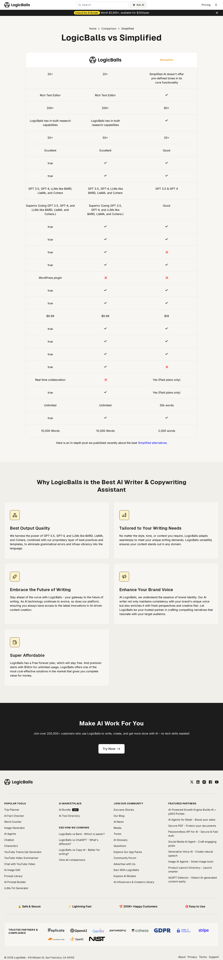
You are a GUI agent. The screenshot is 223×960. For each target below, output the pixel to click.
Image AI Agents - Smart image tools (190, 861)
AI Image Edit (12, 870)
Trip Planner (11, 809)
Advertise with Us (124, 864)
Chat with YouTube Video (19, 864)
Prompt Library (13, 876)
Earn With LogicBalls (126, 870)
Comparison (108, 28)
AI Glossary (121, 840)
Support (214, 957)
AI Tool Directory (69, 815)
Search (86, 4)
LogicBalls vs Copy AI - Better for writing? (79, 852)
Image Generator (14, 828)
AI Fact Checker (14, 815)
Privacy (192, 957)
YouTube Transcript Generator (23, 852)
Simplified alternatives (152, 443)
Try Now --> (111, 749)
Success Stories (124, 809)
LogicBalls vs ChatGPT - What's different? (78, 842)
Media (117, 828)
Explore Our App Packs (128, 852)
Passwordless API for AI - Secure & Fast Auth (193, 833)
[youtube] (217, 782)
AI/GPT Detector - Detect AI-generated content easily (192, 879)
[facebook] (210, 782)
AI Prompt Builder (15, 882)
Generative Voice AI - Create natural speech (190, 853)
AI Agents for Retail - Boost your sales (191, 819)
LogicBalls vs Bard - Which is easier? (82, 834)
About (182, 957)
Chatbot (9, 840)
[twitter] (192, 782)
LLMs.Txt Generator (16, 888)
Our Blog (119, 815)
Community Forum (125, 858)
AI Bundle (69, 809)
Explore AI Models (125, 876)
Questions (120, 846)
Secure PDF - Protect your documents (192, 825)
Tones (117, 833)
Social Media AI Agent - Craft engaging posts (192, 843)
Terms (203, 957)
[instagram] (204, 782)
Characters (11, 846)
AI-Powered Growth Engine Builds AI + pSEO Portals (192, 811)
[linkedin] (198, 782)
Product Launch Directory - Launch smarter (190, 869)
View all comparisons (72, 859)
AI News (119, 821)
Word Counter (13, 821)
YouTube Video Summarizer (21, 858)
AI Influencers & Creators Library (134, 882)
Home (93, 28)
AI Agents (10, 833)
